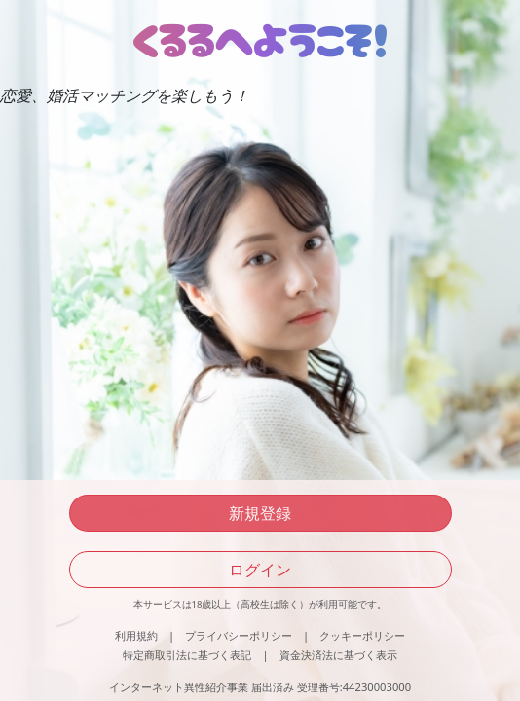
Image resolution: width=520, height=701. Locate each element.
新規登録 (260, 513)
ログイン (260, 569)
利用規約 (136, 635)
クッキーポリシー (362, 635)
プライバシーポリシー (238, 635)
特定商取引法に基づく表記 (187, 654)
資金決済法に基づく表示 (338, 654)
